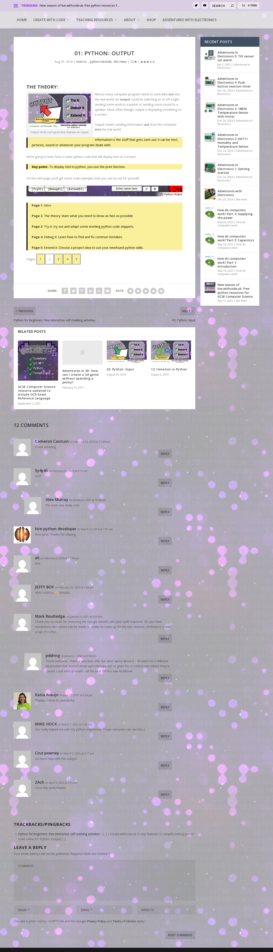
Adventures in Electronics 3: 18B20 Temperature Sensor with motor (233, 111)
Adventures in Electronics (234, 66)
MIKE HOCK (46, 723)
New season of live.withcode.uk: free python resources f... (79, 5)
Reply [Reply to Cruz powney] (165, 765)
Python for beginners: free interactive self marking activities (59, 834)
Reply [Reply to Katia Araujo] (165, 707)
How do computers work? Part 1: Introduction (232, 262)
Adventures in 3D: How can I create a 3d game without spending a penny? (80, 376)
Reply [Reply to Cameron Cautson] (165, 454)
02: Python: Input (120, 369)
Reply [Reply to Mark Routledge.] (165, 639)
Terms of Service (124, 921)
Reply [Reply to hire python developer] (165, 541)
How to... (82, 62)
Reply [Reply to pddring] (165, 678)
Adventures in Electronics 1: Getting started (234, 169)
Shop (151, 19)
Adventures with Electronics (189, 19)
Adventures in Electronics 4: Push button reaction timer (234, 82)
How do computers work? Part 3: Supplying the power (235, 214)
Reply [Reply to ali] (165, 570)
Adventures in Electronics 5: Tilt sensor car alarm (236, 56)
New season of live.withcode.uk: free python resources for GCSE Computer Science (235, 290)
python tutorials (101, 62)
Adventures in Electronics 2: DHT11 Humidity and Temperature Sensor (233, 140)
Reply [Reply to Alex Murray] (165, 512)
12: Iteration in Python (169, 369)
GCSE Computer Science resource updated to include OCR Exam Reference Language (36, 392)
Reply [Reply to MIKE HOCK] (165, 736)
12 (133, 62)
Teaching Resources (94, 19)
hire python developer (55, 528)
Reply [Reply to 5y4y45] (165, 483)
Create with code (49, 19)
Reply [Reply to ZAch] (165, 794)
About (130, 19)
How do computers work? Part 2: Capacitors (236, 238)
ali (37, 557)
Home (22, 19)
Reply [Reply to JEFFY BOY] (165, 599)
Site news (120, 62)
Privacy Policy (96, 921)
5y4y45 (41, 470)
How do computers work (232, 223)
